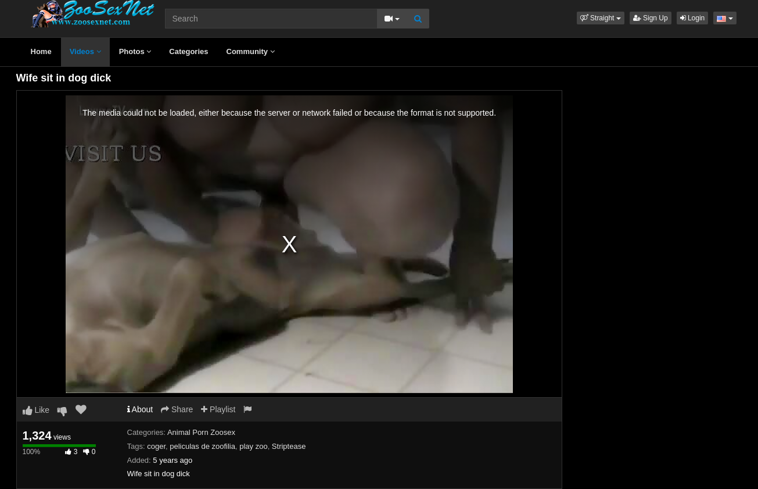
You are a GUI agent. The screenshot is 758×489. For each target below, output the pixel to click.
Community (251, 51)
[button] (600, 18)
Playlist (218, 409)
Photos (135, 51)
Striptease (289, 446)
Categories (188, 51)
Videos (85, 51)
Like (36, 410)
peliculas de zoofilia (202, 446)
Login (692, 18)
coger (156, 446)
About (140, 409)
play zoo (253, 446)
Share (177, 409)
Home (41, 51)
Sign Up (650, 18)
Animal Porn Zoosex (201, 432)
